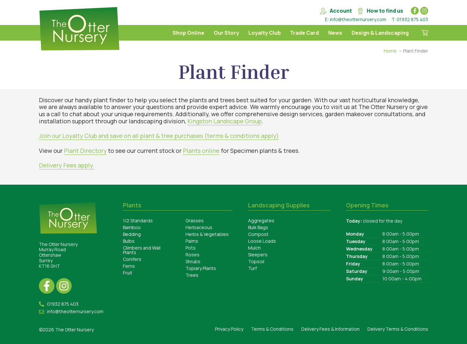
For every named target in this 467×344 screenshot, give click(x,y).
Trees (192, 275)
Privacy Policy (229, 329)
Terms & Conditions (272, 329)
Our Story (226, 32)
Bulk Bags (258, 227)
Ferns (129, 266)
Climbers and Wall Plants (142, 250)
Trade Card (304, 32)
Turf (252, 268)
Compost (258, 234)
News (335, 32)
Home (390, 51)
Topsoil (256, 261)
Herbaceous (199, 227)
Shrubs (193, 261)
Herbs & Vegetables (207, 234)
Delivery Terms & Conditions (397, 329)
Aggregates (261, 220)
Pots (191, 248)
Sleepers (258, 255)
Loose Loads (262, 241)
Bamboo (132, 227)
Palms (192, 241)
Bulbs (129, 241)
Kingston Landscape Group (224, 121)
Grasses (195, 220)
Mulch (254, 248)
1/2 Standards (138, 220)
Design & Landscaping (380, 32)
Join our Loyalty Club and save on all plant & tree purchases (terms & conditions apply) (159, 136)
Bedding (132, 234)
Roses (192, 255)
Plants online (201, 150)
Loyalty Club (264, 32)
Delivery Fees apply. (66, 165)
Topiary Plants (201, 268)
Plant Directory (85, 150)
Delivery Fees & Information (330, 329)
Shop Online (188, 32)
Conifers (132, 259)
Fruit (127, 273)
